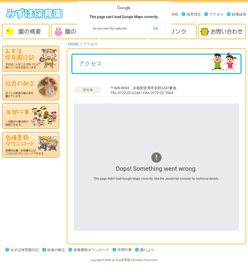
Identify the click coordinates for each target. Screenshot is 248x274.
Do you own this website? (110, 28)
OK (155, 29)
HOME (73, 44)
